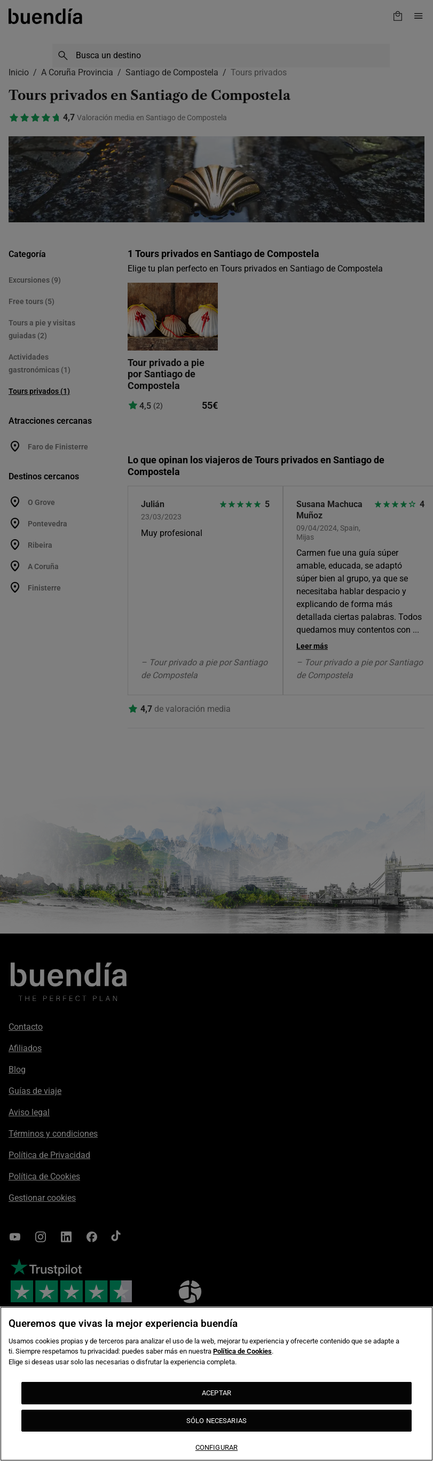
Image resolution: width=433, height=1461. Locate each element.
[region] (216, 1384)
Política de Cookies (242, 1351)
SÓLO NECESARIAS (216, 1421)
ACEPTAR (216, 1393)
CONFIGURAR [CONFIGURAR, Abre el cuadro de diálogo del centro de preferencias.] (216, 1447)
